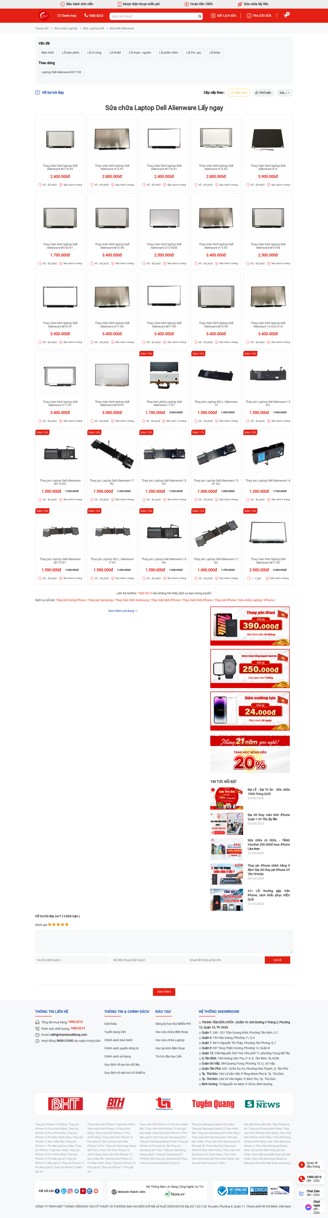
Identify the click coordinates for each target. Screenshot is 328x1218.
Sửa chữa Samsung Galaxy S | (269, 1158)
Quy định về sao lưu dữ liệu (122, 1064)
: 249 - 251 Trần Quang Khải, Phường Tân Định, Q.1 (240, 1032)
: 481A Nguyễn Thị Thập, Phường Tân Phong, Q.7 (239, 1043)
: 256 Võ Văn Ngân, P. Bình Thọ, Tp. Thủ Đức (239, 1079)
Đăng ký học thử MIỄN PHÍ (173, 1024)
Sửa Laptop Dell (93, 28)
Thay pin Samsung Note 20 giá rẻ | (160, 1163)
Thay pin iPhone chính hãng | (266, 1128)
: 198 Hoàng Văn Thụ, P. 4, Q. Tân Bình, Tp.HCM (240, 1058)
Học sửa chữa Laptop (170, 1040)
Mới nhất (238, 93)
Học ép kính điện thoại (170, 1048)
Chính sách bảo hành (118, 1040)
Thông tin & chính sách (126, 1012)
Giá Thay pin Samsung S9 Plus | (169, 1158)
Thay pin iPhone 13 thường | (52, 1124)
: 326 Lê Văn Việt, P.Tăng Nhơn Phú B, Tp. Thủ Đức (243, 1074)
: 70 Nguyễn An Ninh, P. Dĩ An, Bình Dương (237, 1084)
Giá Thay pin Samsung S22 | (170, 1137)
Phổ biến (263, 93)
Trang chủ (42, 28)
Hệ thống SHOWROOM (219, 1012)
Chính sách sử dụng (117, 1056)
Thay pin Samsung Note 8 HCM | (159, 1141)
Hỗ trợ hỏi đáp (49, 93)
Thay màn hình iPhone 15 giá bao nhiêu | (111, 1124)
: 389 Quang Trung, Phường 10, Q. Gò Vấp (238, 1063)
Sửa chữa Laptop (65, 28)
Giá (284, 93)
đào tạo (163, 1012)
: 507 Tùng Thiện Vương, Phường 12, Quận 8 (236, 1048)
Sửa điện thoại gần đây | (258, 1124)
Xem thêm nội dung (121, 611)
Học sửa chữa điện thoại (172, 1032)
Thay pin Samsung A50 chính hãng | (219, 1133)
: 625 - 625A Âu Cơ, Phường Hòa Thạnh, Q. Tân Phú (245, 1069)
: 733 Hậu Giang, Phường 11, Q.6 (228, 1038)
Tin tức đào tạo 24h (169, 1056)
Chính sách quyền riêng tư (121, 1048)
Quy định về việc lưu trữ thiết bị (124, 1073)
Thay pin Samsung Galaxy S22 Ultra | (213, 1124)
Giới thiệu (110, 1024)
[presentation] (68, 974)
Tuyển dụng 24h (115, 1032)
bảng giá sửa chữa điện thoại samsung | (267, 1163)
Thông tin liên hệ (51, 1012)
